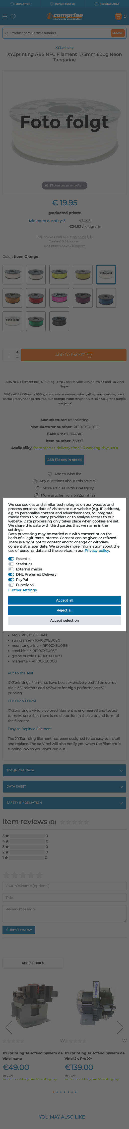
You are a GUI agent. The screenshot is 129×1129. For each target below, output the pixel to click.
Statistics (24, 564)
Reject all (64, 610)
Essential (23, 559)
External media (29, 569)
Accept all (64, 600)
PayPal (22, 579)
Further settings (22, 590)
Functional (25, 585)
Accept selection (64, 620)
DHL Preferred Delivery (36, 574)
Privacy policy (97, 550)
